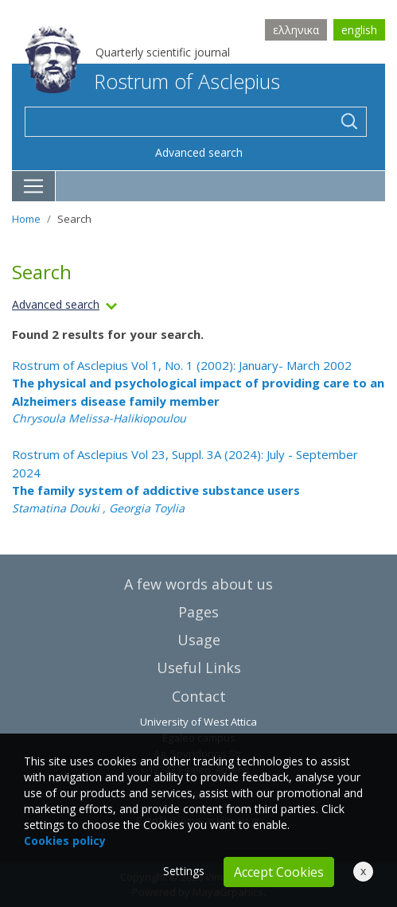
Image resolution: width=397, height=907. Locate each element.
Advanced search (199, 152)
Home (26, 219)
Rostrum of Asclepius (152, 81)
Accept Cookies (279, 872)
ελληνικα (296, 29)
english (359, 29)
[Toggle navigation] (34, 186)
